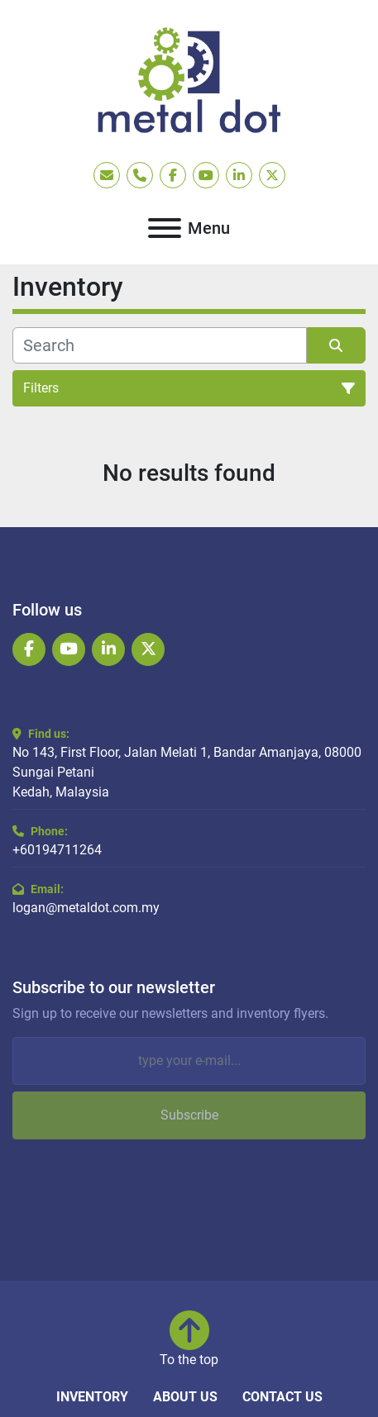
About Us (185, 1397)
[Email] (189, 1061)
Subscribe (189, 1115)
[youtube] (206, 175)
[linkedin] (239, 175)
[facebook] (173, 175)
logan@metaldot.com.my (86, 907)
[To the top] (189, 1340)
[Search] (159, 345)
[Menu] (164, 228)
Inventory (92, 1397)
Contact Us (282, 1397)
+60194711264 (57, 850)
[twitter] (272, 175)
